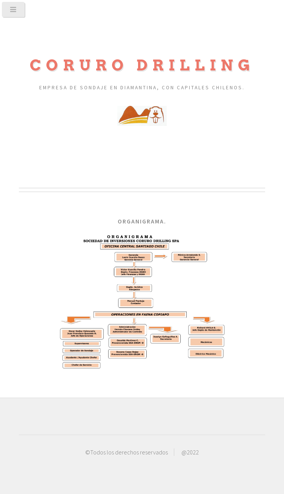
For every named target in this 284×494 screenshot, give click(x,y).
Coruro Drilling (142, 65)
